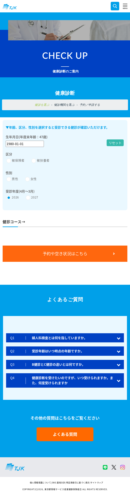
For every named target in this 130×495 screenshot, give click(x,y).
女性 (33, 179)
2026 (15, 197)
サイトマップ (96, 482)
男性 (15, 179)
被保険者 (18, 160)
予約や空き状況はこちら (65, 254)
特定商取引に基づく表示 (77, 482)
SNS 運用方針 (58, 482)
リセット (115, 142)
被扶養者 (43, 160)
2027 (34, 197)
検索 (115, 6)
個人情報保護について (40, 482)
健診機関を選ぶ (64, 104)
